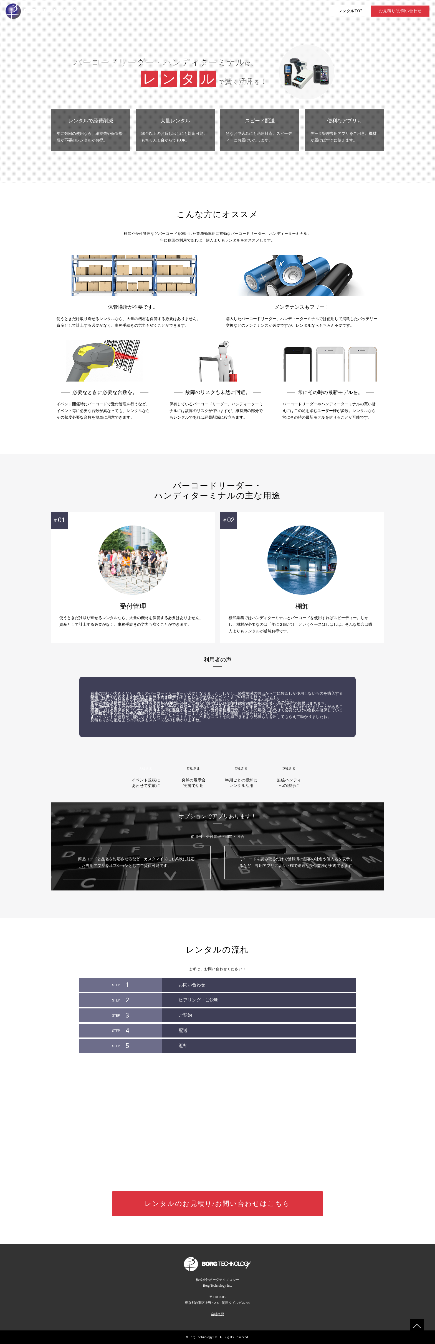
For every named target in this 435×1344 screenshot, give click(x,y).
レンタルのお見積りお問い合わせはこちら (217, 1203)
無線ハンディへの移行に (289, 767)
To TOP (417, 1326)
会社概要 (217, 1314)
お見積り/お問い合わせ (400, 11)
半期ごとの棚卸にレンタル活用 (241, 767)
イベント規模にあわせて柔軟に (146, 767)
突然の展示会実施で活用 (193, 767)
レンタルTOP (350, 11)
